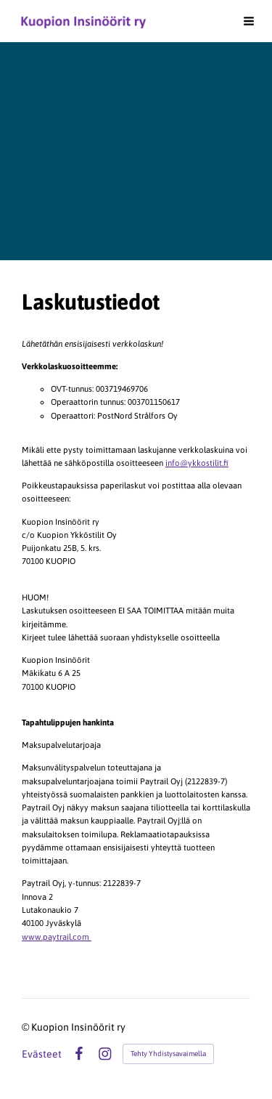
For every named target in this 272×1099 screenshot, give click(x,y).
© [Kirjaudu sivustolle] (26, 1027)
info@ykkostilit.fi (196, 462)
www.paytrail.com (56, 936)
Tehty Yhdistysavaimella (168, 1054)
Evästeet (42, 1054)
